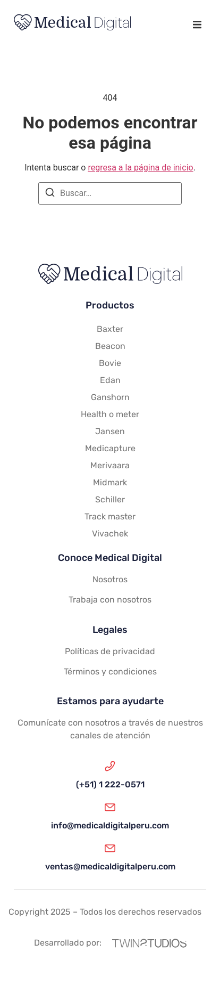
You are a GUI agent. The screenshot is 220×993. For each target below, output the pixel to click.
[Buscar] (50, 194)
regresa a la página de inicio (140, 167)
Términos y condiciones (110, 671)
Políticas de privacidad (110, 651)
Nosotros (110, 579)
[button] (197, 24)
